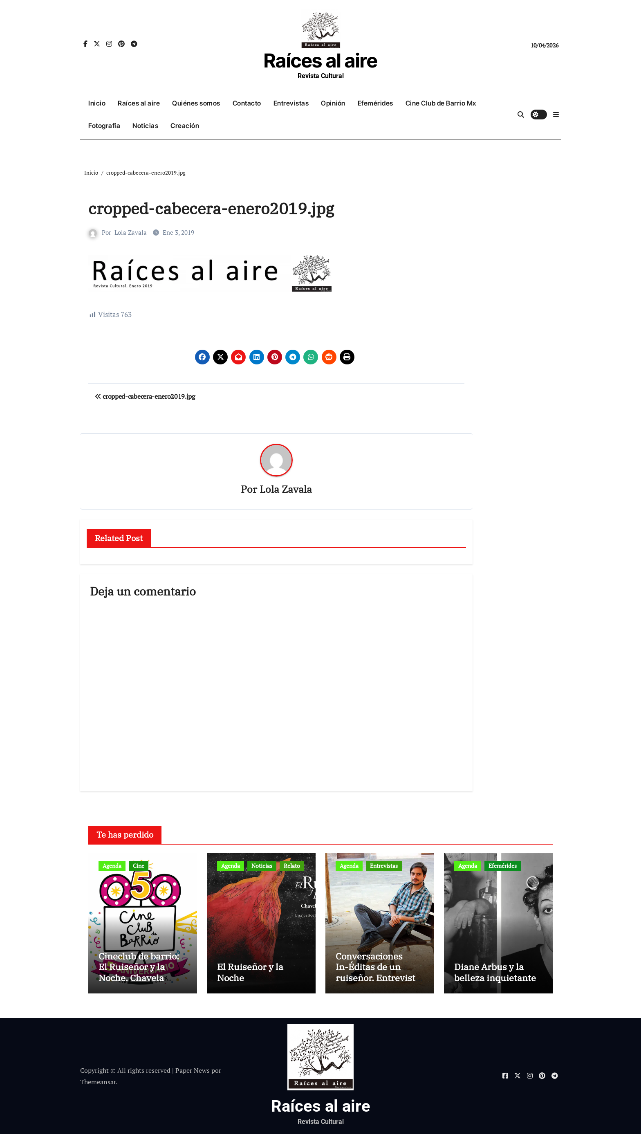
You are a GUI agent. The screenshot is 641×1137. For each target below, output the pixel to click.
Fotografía (104, 125)
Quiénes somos (196, 103)
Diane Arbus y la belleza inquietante (495, 974)
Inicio (96, 103)
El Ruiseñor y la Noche (250, 974)
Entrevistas (291, 103)
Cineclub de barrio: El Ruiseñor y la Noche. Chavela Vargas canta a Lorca (142, 975)
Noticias (145, 125)
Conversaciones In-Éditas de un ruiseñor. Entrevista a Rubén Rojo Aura (378, 975)
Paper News (192, 1072)
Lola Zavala (130, 232)
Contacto (247, 103)
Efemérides (375, 103)
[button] (556, 114)
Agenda (112, 866)
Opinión (333, 103)
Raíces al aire (320, 60)
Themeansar (98, 1084)
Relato (292, 866)
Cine (138, 866)
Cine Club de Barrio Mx (441, 103)
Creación (184, 125)
